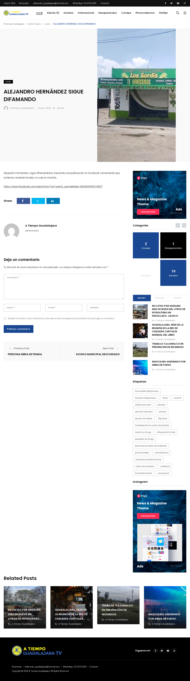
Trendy (177, 298)
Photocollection (145, 13)
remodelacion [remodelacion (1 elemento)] (162, 452)
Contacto (105, 3)
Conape (126, 13)
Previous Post (18, 348)
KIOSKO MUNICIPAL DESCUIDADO (98, 354)
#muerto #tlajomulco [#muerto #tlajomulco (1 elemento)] (145, 398)
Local (39, 13)
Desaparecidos (107, 13)
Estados (68, 13)
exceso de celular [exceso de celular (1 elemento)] (143, 418)
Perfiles (163, 13)
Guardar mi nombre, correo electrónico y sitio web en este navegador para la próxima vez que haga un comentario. (61, 318)
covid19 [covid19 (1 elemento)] (177, 398)
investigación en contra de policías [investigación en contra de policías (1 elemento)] (152, 425)
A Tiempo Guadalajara (41, 225)
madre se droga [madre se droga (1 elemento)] (143, 432)
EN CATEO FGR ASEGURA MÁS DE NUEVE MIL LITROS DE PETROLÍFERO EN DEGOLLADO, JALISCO (169, 311)
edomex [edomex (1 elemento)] (161, 405)
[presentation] (178, 225)
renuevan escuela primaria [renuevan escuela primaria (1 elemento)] (148, 459)
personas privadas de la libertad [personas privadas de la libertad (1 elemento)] (151, 446)
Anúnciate (24, 3)
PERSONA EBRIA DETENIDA (25, 354)
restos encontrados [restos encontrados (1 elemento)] (145, 466)
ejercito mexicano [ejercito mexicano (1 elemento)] (144, 411)
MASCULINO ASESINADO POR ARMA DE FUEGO (169, 363)
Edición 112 (53, 13)
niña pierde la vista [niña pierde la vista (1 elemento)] (166, 432)
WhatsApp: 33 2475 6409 (84, 3)
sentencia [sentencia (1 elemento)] (165, 466)
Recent (142, 298)
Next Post (111, 348)
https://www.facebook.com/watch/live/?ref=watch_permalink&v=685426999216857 (53, 186)
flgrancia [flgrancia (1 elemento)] (162, 418)
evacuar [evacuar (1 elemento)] (163, 411)
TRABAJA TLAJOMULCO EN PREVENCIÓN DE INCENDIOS (168, 345)
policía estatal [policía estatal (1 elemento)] (142, 452)
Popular (159, 298)
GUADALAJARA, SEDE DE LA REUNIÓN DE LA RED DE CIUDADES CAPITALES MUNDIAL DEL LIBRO (168, 330)
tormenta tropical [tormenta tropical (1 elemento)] (143, 473)
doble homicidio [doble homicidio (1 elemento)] (143, 405)
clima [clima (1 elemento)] (165, 398)
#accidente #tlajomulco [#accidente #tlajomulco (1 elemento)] (147, 391)
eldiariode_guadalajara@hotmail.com (50, 3)
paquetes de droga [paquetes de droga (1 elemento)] (144, 439)
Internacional (86, 13)
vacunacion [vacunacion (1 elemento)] (163, 473)
